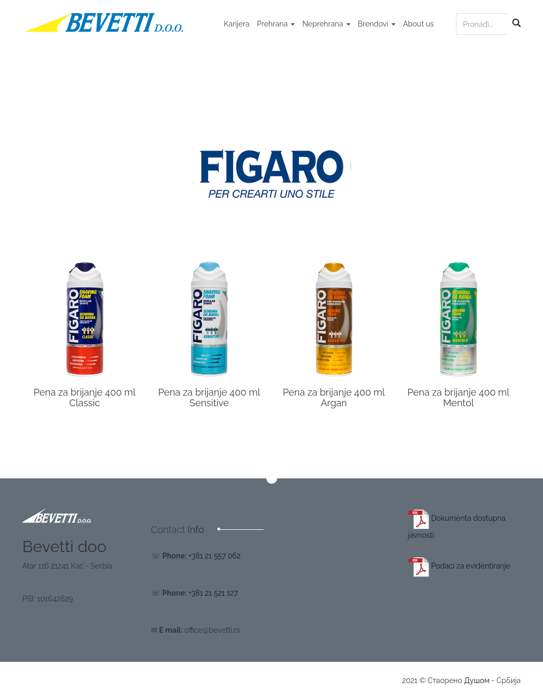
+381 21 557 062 (214, 556)
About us (418, 24)
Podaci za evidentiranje (459, 566)
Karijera (236, 24)
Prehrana (276, 24)
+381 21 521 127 (213, 593)
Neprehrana (326, 24)
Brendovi (377, 24)
